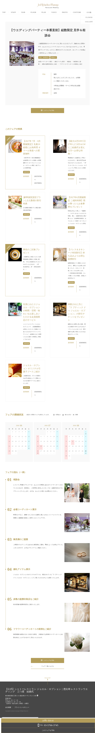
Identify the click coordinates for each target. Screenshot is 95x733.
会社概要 (8, 707)
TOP (10, 12)
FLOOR (40, 12)
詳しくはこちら (21, 727)
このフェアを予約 (48, 111)
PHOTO (71, 12)
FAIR (30, 12)
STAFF (20, 12)
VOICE (60, 12)
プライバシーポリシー (21, 707)
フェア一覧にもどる (47, 666)
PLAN (50, 12)
